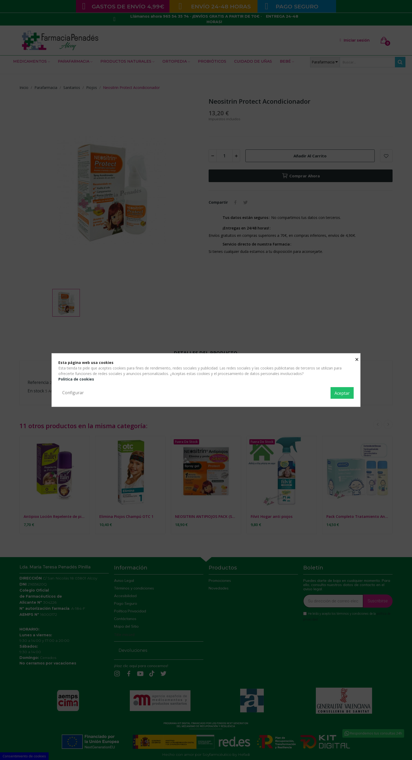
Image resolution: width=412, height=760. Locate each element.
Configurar (73, 393)
